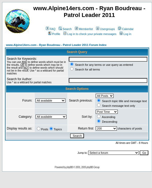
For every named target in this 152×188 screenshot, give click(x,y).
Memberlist (84, 29)
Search (65, 29)
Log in (125, 34)
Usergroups (105, 29)
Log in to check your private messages (89, 34)
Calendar (126, 29)
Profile (54, 34)
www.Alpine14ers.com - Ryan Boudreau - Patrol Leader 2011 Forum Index (56, 44)
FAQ (50, 29)
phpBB (69, 167)
